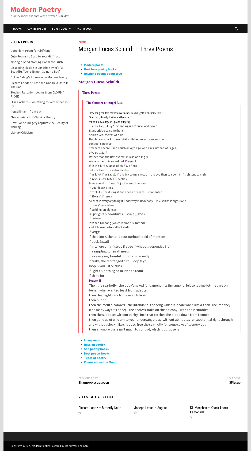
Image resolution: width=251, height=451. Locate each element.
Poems (82, 42)
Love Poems (59, 28)
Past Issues (84, 28)
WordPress (71, 446)
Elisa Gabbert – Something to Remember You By (39, 104)
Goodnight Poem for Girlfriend (30, 51)
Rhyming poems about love (103, 74)
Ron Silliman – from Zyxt (26, 112)
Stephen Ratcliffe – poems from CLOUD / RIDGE (37, 94)
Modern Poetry (35, 9)
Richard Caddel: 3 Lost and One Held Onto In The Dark (39, 85)
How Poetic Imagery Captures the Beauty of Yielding (39, 125)
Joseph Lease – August (150, 408)
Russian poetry (94, 345)
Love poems (92, 340)
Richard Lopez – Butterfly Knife (99, 408)
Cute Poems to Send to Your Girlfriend (35, 56)
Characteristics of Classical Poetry (32, 117)
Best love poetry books (100, 69)
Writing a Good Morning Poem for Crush (36, 62)
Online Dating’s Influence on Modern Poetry (38, 77)
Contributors (37, 28)
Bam (86, 446)
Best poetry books (97, 353)
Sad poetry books (96, 349)
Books (17, 28)
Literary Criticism (21, 132)
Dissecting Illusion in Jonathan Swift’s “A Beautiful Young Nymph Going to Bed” (36, 70)
